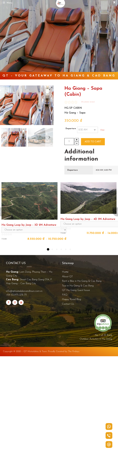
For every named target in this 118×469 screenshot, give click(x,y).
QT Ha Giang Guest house (76, 290)
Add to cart (92, 141)
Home (65, 272)
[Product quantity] (69, 141)
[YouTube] (21, 302)
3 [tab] (57, 249)
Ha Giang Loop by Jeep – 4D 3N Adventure (87, 219)
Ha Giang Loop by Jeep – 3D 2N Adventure (28, 225)
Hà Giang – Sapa (74, 112)
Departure (71, 129)
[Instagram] (14, 302)
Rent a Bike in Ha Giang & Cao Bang (81, 281)
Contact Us (68, 304)
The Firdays (73, 351)
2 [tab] (52, 249)
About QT (67, 276)
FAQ (64, 295)
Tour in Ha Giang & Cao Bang (78, 285)
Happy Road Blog (71, 299)
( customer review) (88, 102)
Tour (4, 239)
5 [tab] (65, 249)
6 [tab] (70, 249)
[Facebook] (8, 302)
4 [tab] (61, 249)
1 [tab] (48, 249)
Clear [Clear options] (102, 130)
